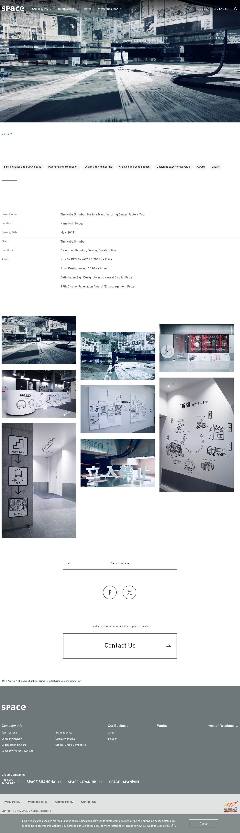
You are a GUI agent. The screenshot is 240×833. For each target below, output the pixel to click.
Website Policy (38, 802)
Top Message (9, 733)
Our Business (68, 9)
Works (89, 9)
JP (215, 9)
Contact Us (202, 9)
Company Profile (65, 739)
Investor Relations (109, 9)
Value (111, 733)
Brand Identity (63, 733)
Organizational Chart (14, 745)
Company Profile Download (18, 751)
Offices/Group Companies (70, 745)
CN (226, 9)
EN (221, 9)
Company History (12, 739)
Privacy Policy (11, 802)
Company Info (42, 9)
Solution (112, 739)
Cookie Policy (64, 802)
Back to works (120, 563)
